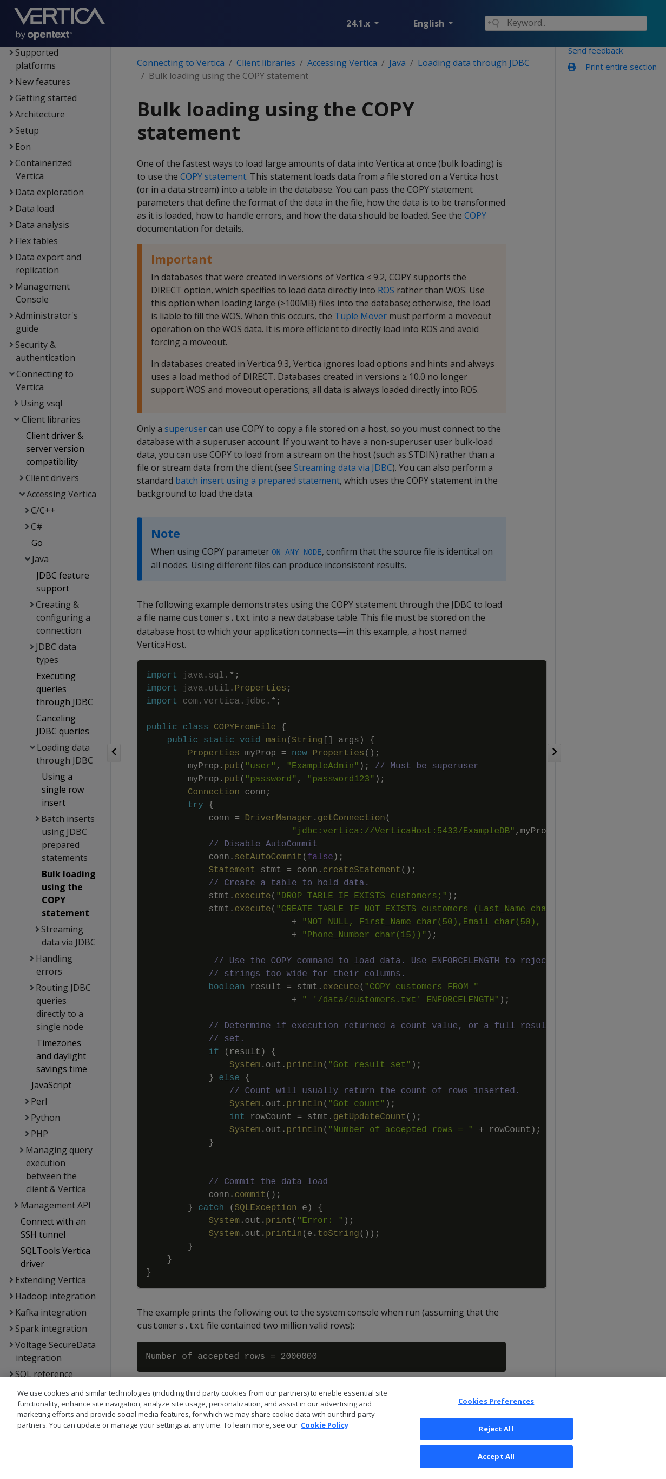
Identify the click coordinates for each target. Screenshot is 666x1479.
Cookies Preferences (496, 1416)
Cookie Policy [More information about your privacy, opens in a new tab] (324, 1439)
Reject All (496, 1444)
